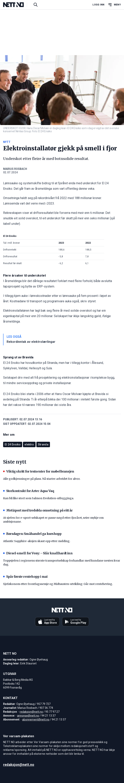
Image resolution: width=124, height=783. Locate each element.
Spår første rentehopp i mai (25, 576)
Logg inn (98, 4)
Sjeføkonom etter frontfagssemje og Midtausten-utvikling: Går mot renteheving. (58, 584)
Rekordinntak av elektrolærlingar (31, 342)
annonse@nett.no (28, 715)
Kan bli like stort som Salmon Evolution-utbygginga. (38, 498)
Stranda (43, 444)
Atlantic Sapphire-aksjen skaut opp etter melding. (36, 541)
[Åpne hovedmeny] (114, 4)
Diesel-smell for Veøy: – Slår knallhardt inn (37, 553)
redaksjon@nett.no (31, 711)
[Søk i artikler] (35, 4)
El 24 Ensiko (13, 444)
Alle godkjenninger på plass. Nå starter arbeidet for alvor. (41, 479)
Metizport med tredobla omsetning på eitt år (38, 510)
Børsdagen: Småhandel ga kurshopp (32, 534)
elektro (29, 444)
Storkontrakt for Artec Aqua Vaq (28, 491)
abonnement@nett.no (35, 719)
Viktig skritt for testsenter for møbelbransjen (38, 471)
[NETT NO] (16, 4)
